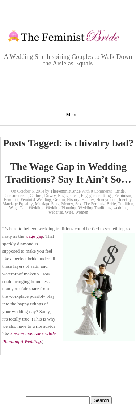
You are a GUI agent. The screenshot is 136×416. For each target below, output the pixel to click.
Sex (78, 204)
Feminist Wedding (36, 199)
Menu (72, 114)
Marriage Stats (47, 204)
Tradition (125, 204)
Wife (69, 212)
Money (67, 204)
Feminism (122, 195)
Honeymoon (106, 199)
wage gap (34, 236)
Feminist (11, 199)
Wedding (36, 208)
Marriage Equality (18, 204)
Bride (120, 191)
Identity (125, 199)
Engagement (68, 195)
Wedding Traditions (94, 208)
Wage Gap (17, 208)
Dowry (50, 195)
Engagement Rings (96, 195)
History (73, 199)
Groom (59, 199)
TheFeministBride (65, 191)
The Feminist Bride (100, 204)
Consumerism (16, 195)
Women (81, 212)
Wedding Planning (61, 208)
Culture (36, 195)
